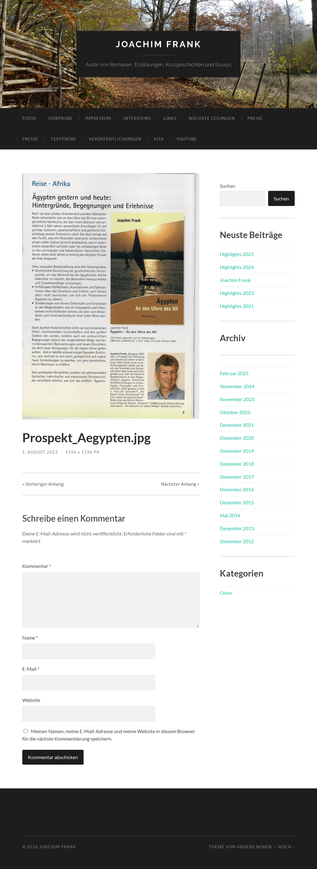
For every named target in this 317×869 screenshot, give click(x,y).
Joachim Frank (159, 44)
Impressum (98, 118)
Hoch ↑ (286, 846)
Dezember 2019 (237, 451)
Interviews (137, 118)
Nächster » (180, 484)
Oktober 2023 (235, 412)
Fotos (29, 118)
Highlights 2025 (237, 254)
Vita (159, 138)
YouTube (186, 138)
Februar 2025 (234, 373)
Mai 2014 (230, 515)
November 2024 (237, 386)
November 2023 (237, 399)
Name (30, 637)
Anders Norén (254, 846)
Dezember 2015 (237, 502)
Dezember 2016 (237, 489)
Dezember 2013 (237, 528)
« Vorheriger (43, 484)
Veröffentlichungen (115, 138)
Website (31, 700)
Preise (255, 118)
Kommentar (36, 566)
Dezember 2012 (237, 541)
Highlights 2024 (237, 267)
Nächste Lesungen (212, 118)
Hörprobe (61, 118)
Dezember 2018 (237, 464)
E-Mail (30, 669)
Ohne (226, 593)
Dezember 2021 (237, 425)
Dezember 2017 (237, 477)
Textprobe (63, 138)
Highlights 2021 (237, 306)
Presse (30, 138)
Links (169, 118)
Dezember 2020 (237, 438)
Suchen (227, 186)
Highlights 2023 (237, 293)
